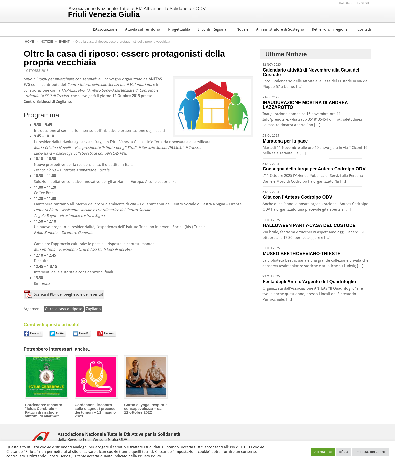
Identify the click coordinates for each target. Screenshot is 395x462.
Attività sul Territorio (142, 29)
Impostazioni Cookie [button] (370, 452)
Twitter (60, 333)
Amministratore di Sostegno (280, 29)
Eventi (66, 41)
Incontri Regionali (213, 29)
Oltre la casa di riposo (63, 308)
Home (30, 41)
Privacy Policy (149, 456)
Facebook (36, 333)
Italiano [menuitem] (345, 3)
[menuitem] (345, 3)
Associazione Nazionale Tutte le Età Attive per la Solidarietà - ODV (142, 11)
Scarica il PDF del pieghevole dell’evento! (68, 294)
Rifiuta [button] (343, 452)
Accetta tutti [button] (323, 452)
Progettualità (179, 29)
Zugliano (93, 308)
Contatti (364, 29)
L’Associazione (105, 29)
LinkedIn (84, 333)
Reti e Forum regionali (331, 29)
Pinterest (109, 333)
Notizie (242, 29)
